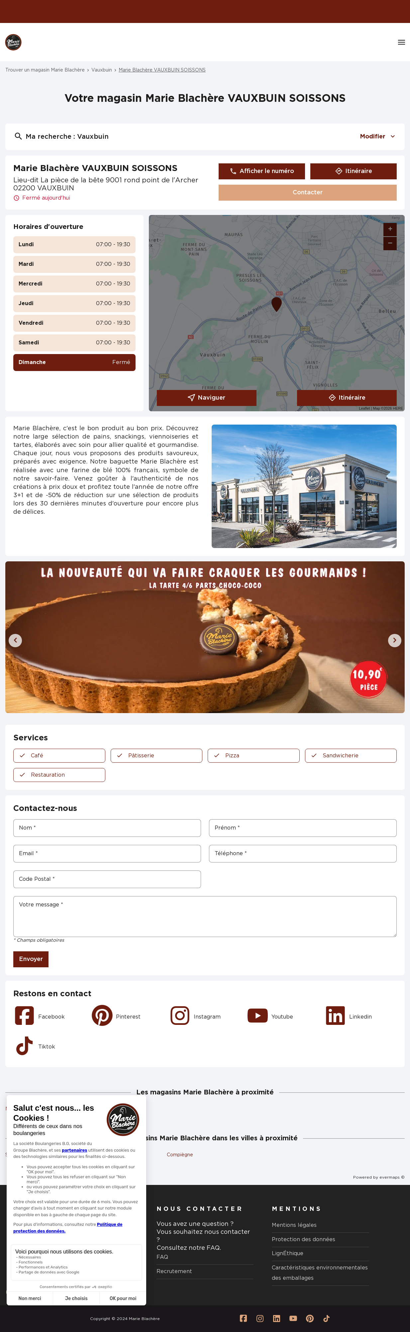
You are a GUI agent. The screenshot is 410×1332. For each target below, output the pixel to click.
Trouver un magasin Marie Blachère (45, 70)
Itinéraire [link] (347, 398)
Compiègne (180, 1155)
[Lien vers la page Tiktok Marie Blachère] (326, 1318)
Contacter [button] (308, 193)
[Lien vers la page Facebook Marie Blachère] (243, 1318)
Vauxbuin (101, 70)
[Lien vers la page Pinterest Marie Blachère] (310, 1318)
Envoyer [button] (31, 959)
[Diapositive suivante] (394, 640)
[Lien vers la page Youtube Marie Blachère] (293, 1318)
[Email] (107, 853)
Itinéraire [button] (353, 171)
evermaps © (392, 1177)
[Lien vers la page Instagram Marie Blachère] (260, 1318)
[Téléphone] (303, 853)
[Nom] (107, 828)
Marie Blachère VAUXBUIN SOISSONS (162, 70)
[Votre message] (205, 916)
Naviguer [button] (206, 398)
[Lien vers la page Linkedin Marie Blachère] (276, 1318)
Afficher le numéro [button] (262, 171)
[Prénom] (303, 828)
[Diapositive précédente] (15, 640)
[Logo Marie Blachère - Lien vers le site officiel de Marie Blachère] (13, 42)
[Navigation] (401, 42)
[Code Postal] (107, 879)
